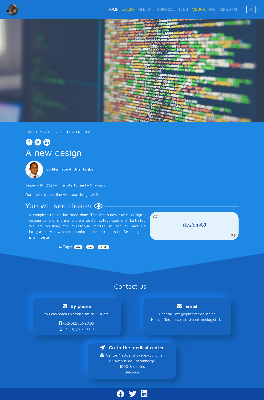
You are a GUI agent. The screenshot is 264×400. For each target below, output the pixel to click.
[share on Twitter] (38, 142)
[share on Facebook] (29, 142)
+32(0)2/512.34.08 (77, 329)
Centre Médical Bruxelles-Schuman (132, 355)
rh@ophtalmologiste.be (204, 319)
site (78, 247)
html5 (103, 247)
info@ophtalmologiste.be (195, 314)
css (90, 247)
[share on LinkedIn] (46, 142)
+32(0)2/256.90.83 (76, 323)
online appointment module (85, 231)
